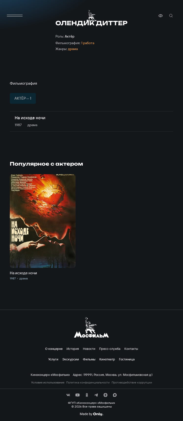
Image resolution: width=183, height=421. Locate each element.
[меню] (15, 16)
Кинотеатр (107, 359)
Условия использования (47, 382)
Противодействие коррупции (132, 382)
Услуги (53, 359)
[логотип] (91, 15)
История (72, 349)
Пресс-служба (109, 349)
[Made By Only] (91, 414)
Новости (89, 349)
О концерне (54, 349)
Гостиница (127, 359)
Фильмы (89, 359)
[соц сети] (68, 395)
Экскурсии (70, 359)
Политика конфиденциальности (88, 382)
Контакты (131, 349)
